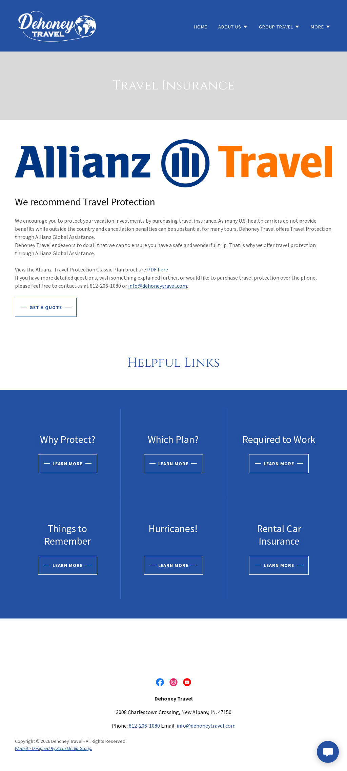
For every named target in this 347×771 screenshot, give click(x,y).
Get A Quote (45, 307)
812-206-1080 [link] (144, 725)
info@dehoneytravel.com (157, 285)
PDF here (157, 269)
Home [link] (200, 27)
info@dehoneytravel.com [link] (206, 725)
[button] (233, 27)
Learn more (68, 464)
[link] (57, 25)
